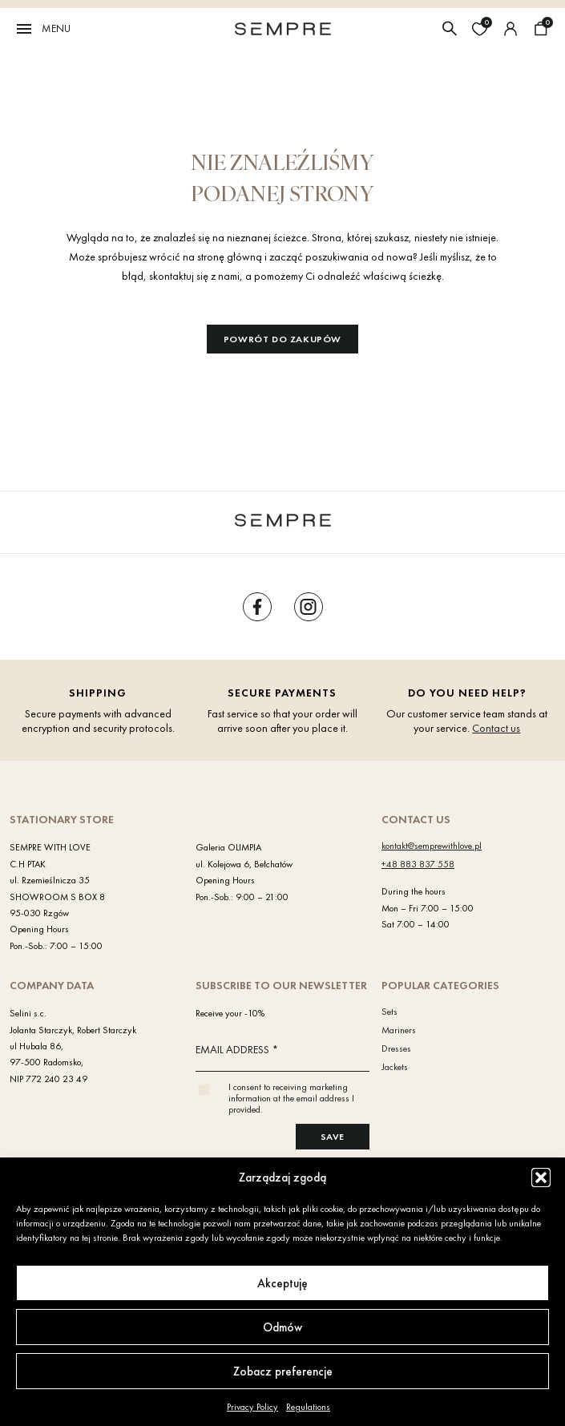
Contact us (496, 728)
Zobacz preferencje (283, 1371)
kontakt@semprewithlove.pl (431, 845)
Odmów (282, 1327)
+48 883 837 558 (417, 864)
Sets (389, 1011)
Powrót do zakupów (282, 339)
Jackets (394, 1066)
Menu (42, 28)
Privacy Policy (252, 1406)
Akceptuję (282, 1283)
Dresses (396, 1048)
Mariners (398, 1030)
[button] (541, 1177)
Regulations (308, 1406)
